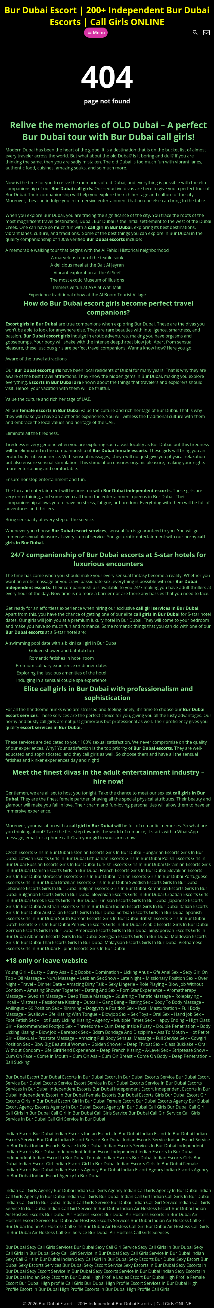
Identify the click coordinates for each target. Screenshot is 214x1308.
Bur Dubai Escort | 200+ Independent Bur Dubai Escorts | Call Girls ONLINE (107, 16)
